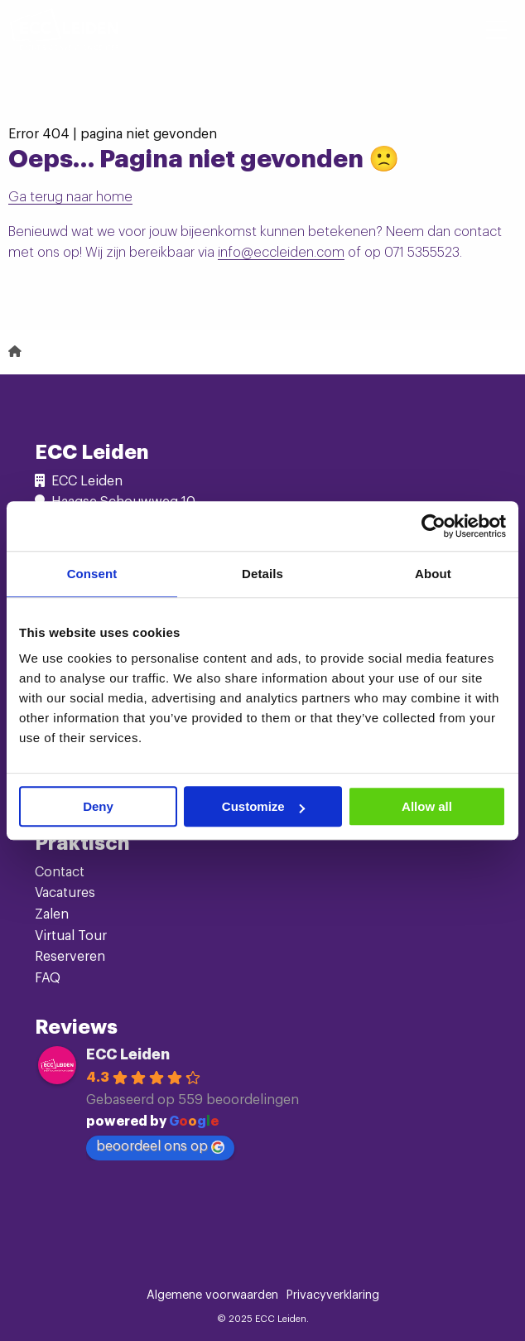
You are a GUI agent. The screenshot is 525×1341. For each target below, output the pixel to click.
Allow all (427, 806)
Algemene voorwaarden (212, 1295)
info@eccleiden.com (281, 252)
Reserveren (70, 956)
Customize (263, 806)
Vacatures (65, 893)
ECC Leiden (128, 1054)
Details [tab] (262, 574)
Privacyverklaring (333, 1295)
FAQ (47, 978)
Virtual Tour (71, 936)
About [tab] (433, 574)
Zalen (52, 914)
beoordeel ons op (160, 1147)
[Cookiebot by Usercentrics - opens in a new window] (433, 526)
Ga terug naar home (70, 197)
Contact (59, 872)
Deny (98, 806)
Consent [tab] (92, 574)
